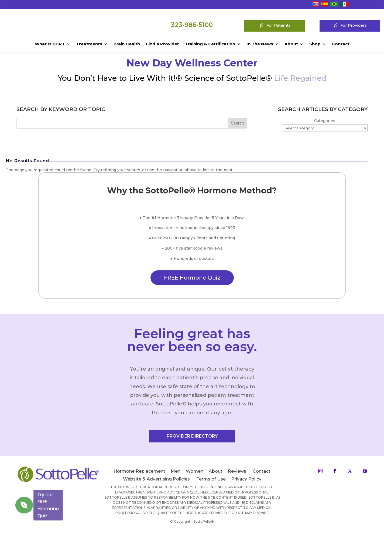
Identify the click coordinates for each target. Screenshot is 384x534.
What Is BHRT (50, 44)
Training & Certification (210, 44)
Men (175, 473)
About (291, 44)
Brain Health (127, 44)
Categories (324, 123)
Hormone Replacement (139, 473)
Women (194, 473)
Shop (315, 44)
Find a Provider (162, 44)
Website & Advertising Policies (156, 481)
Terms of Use (211, 481)
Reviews (237, 473)
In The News (259, 44)
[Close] (63, 489)
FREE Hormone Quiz (192, 280)
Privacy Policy (246, 481)
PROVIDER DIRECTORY (192, 438)
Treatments (89, 44)
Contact (340, 44)
